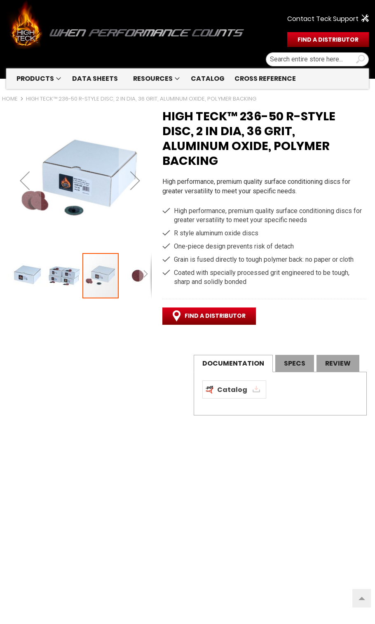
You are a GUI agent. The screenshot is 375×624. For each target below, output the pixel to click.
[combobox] (317, 59)
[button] (24, 180)
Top (358, 594)
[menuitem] (36, 78)
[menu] (187, 78)
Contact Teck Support (323, 18)
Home (10, 99)
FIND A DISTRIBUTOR (328, 39)
